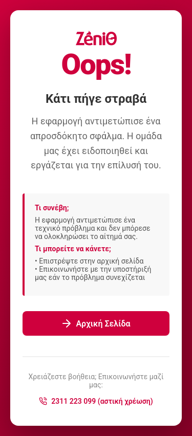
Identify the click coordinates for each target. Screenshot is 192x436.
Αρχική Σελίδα (95, 323)
